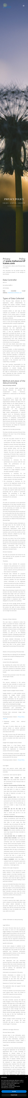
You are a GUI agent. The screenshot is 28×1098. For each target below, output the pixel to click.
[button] (26, 1077)
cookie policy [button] (12, 1084)
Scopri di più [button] (14, 1095)
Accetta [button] (14, 1091)
